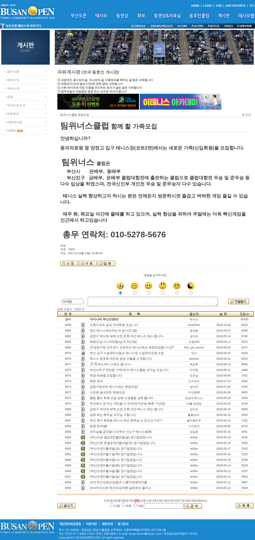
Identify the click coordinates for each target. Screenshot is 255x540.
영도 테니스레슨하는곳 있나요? (111, 330)
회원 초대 (96, 381)
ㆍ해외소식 (11, 80)
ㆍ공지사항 (11, 71)
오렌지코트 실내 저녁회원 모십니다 (114, 325)
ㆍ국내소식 (11, 88)
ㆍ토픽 (8, 97)
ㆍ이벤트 (10, 130)
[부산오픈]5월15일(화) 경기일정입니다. (116, 465)
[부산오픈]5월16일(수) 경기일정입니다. (116, 460)
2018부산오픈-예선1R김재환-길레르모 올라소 (120, 488)
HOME (195, 5)
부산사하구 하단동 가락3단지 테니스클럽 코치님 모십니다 (129, 370)
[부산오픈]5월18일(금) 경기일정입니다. (116, 448)
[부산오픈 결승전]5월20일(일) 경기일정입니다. (121, 437)
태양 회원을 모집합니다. (106, 375)
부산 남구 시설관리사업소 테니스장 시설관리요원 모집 (127, 353)
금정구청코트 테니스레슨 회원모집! (114, 387)
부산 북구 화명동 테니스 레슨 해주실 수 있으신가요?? (126, 420)
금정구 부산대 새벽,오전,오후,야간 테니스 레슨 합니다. (127, 336)
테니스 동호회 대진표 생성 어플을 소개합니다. (121, 358)
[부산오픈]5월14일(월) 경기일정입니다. (116, 471)
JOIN (218, 5)
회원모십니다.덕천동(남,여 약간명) (113, 342)
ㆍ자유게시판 (13, 122)
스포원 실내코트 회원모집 (107, 392)
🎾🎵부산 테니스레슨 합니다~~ (111, 364)
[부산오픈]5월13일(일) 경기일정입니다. (116, 476)
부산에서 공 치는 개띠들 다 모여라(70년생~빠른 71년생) (127, 403)
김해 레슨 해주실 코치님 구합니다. (113, 415)
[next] (203, 500)
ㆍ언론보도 (11, 113)
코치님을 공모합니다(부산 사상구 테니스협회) (121, 431)
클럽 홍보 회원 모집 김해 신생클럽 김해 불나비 (121, 398)
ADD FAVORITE (236, 5)
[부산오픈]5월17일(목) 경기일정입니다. (116, 454)
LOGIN (207, 5)
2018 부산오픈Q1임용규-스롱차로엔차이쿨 (118, 482)
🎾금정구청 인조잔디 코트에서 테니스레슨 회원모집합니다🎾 (132, 347)
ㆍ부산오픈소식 (14, 105)
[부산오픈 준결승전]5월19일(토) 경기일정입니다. (123, 443)
